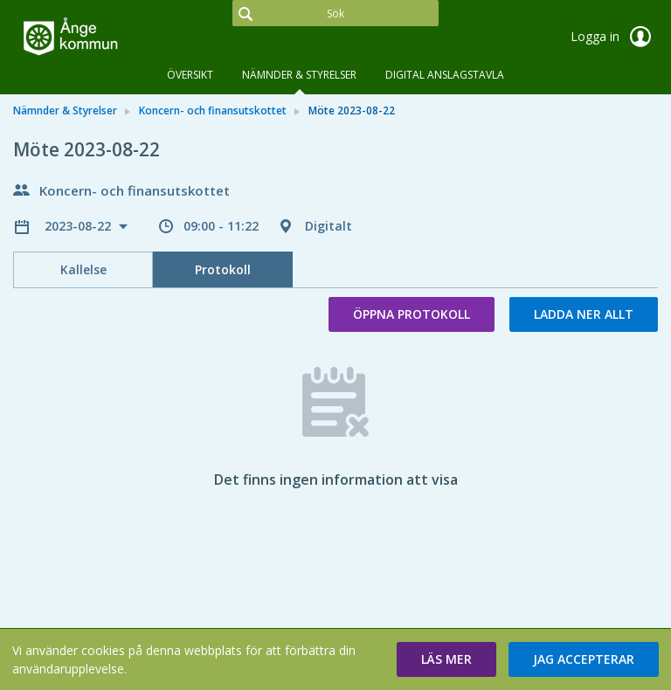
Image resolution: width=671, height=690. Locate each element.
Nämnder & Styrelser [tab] (299, 74)
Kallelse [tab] (83, 269)
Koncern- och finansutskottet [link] (213, 110)
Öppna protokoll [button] (411, 314)
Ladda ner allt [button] (583, 314)
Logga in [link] (614, 36)
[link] (100, 38)
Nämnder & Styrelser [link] (65, 110)
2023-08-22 (79, 225)
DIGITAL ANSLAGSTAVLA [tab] (444, 74)
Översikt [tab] (190, 74)
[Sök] (335, 13)
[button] (446, 659)
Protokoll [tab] (223, 269)
